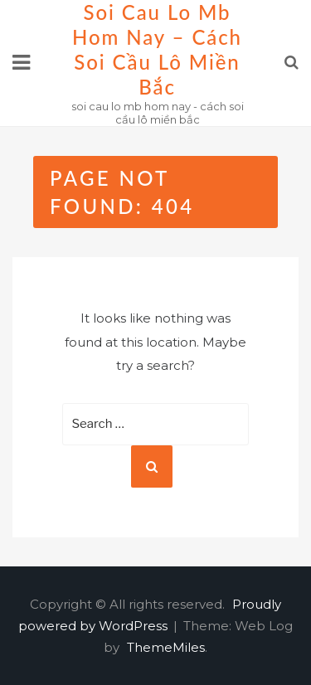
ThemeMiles (166, 647)
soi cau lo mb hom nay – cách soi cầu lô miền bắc (157, 49)
